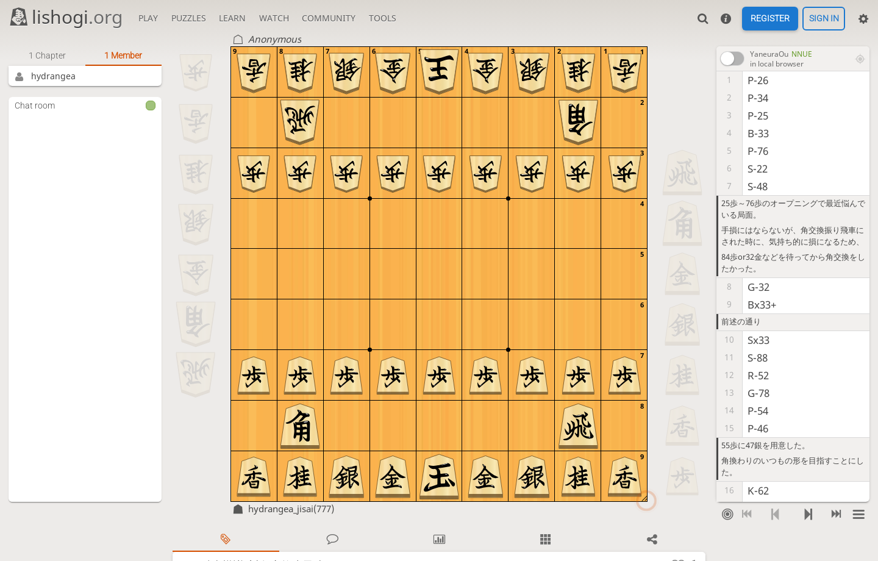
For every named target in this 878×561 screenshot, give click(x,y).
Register (770, 19)
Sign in (824, 19)
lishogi (66, 17)
